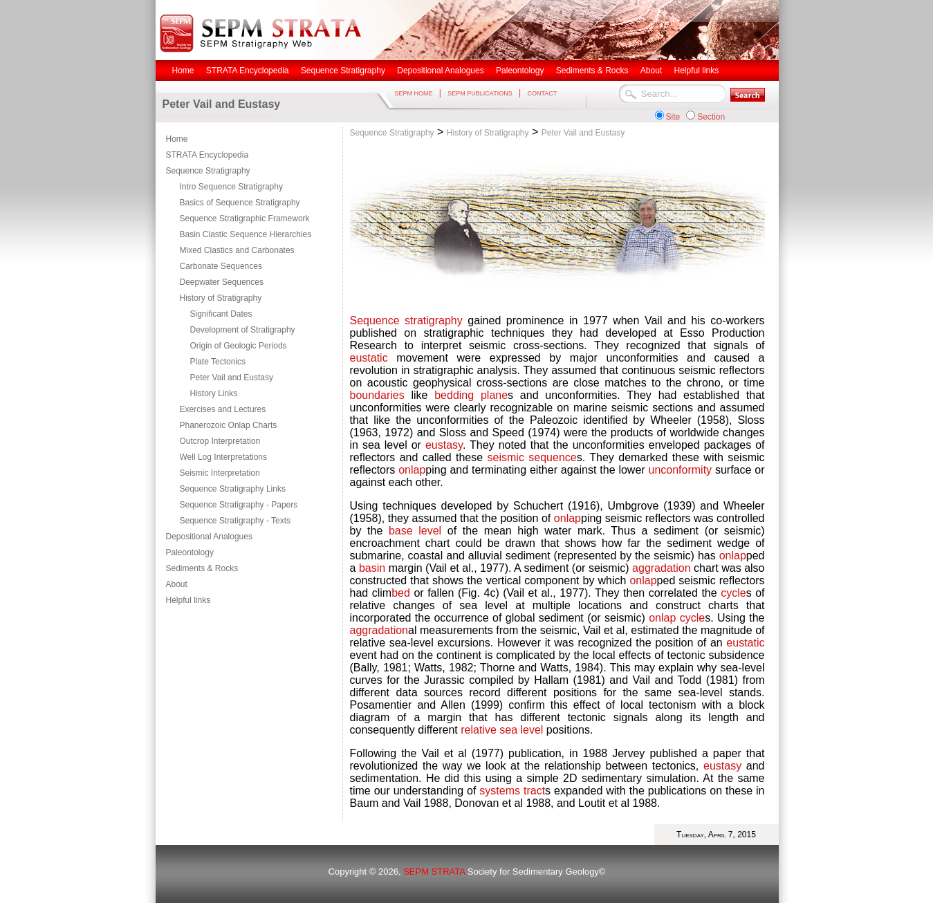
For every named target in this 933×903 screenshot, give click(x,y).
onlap (411, 470)
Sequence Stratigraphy (208, 171)
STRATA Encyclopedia (207, 155)
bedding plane (471, 395)
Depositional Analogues (209, 536)
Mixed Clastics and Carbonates (237, 250)
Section (711, 117)
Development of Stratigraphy (242, 330)
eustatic (369, 358)
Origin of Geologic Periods (238, 346)
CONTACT (542, 93)
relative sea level (502, 730)
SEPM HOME (414, 93)
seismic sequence (532, 457)
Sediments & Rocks (202, 568)
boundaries (377, 395)
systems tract (512, 791)
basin (372, 568)
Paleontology (190, 552)
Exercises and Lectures (223, 409)
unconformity (680, 470)
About (176, 584)
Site (673, 117)
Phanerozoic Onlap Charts (228, 425)
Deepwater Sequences (222, 282)
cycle (733, 593)
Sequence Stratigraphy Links (233, 489)
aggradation (661, 568)
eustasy (444, 445)
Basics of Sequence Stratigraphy (240, 202)
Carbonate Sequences (221, 266)
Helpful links (188, 600)
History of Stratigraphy (221, 298)
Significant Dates (221, 314)
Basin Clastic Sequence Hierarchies (246, 234)
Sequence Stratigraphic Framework (245, 218)
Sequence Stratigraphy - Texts (235, 520)
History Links (214, 393)
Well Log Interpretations (224, 457)
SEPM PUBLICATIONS (479, 93)
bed (402, 593)
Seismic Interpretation (220, 473)
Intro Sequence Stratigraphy (231, 187)
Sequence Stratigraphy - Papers (239, 505)
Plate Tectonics (218, 361)
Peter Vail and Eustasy (232, 377)
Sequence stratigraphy (406, 320)
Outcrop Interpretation (220, 441)
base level (415, 531)
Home (177, 139)
